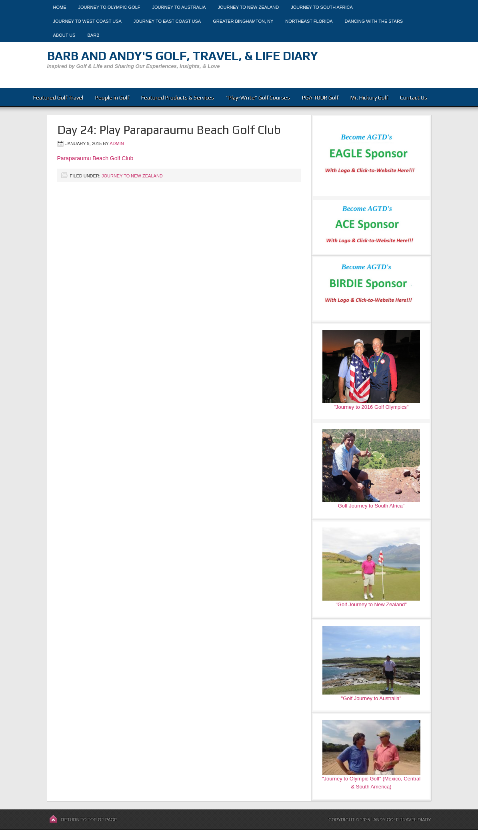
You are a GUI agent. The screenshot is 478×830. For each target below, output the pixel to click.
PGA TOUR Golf (320, 97)
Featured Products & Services (177, 97)
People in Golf (112, 97)
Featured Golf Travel (58, 97)
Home (59, 7)
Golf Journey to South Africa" (371, 506)
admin (117, 143)
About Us (64, 35)
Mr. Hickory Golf (369, 97)
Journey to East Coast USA (167, 21)
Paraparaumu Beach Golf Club (95, 158)
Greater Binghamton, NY (243, 21)
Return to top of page (89, 819)
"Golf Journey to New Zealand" (371, 604)
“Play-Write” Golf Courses (258, 97)
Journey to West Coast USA (87, 21)
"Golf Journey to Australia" (371, 698)
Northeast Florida (308, 21)
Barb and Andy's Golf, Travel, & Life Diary (182, 56)
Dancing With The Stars (374, 21)
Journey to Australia (179, 7)
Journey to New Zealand (248, 7)
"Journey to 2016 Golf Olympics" (371, 407)
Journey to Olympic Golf (109, 7)
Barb (94, 35)
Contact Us (413, 97)
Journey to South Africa (322, 7)
